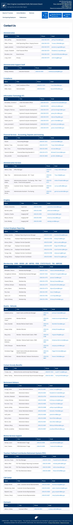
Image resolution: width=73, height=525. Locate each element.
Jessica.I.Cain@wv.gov (56, 277)
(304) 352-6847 (42, 425)
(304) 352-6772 (43, 145)
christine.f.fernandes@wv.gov (59, 102)
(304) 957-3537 (44, 270)
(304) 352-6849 (48, 242)
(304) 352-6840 (42, 418)
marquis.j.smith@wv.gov (58, 345)
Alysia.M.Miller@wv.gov (57, 89)
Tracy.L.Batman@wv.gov (57, 145)
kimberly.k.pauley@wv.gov (56, 71)
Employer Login (67, 15)
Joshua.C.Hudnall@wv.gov (59, 313)
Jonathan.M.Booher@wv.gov (57, 429)
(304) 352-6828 (46, 491)
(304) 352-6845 (47, 463)
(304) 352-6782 (44, 295)
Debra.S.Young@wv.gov (60, 256)
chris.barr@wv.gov (56, 149)
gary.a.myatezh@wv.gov (58, 491)
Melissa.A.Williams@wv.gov (57, 425)
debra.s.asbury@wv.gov (60, 242)
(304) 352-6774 (44, 288)
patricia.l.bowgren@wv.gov (58, 110)
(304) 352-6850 (48, 256)
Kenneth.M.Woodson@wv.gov (60, 54)
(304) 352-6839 (41, 446)
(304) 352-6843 (42, 411)
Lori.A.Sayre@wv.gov (55, 295)
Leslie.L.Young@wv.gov (56, 389)
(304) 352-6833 (42, 393)
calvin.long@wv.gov (57, 58)
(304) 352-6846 (42, 400)
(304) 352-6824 (46, 488)
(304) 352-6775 (44, 277)
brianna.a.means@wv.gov (54, 218)
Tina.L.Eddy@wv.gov (60, 175)
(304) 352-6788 (48, 253)
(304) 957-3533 (48, 235)
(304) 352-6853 (49, 375)
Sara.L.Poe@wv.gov (55, 292)
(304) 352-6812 (41, 89)
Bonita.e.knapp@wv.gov (58, 484)
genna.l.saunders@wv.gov (61, 191)
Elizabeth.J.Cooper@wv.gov (59, 50)
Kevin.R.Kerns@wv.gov (56, 418)
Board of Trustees (8, 13)
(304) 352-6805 (47, 471)
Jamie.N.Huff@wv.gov (55, 414)
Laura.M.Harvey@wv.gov (56, 442)
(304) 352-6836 (41, 442)
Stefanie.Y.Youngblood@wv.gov (58, 274)
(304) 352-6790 (48, 249)
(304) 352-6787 (48, 246)
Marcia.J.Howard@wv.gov (56, 281)
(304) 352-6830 (42, 403)
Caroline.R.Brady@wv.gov (61, 235)
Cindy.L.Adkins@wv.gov (61, 169)
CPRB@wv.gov (68, 6)
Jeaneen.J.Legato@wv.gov (58, 47)
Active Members (21, 13)
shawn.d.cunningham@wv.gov (60, 318)
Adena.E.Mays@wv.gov (57, 117)
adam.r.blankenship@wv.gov (59, 488)
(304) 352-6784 (44, 299)
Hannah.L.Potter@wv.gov (56, 411)
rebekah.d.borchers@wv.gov (57, 396)
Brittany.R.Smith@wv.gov (56, 299)
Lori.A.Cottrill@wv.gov (57, 141)
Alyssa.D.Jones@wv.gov (56, 288)
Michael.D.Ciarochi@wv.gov (58, 152)
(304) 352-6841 (42, 422)
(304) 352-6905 (39, 71)
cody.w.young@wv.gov (60, 253)
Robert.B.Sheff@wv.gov (59, 471)
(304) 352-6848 (42, 407)
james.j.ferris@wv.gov (57, 113)
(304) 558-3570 (60, 4)
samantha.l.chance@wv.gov (54, 207)
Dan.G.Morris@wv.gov (55, 422)
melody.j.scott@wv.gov (53, 221)
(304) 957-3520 (41, 85)
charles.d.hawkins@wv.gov (54, 214)
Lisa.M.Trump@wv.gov (61, 372)
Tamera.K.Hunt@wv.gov (56, 446)
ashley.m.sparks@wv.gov (56, 407)
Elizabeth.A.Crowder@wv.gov (57, 393)
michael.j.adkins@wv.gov (59, 463)
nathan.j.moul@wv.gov (57, 106)
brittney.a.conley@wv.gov (56, 400)
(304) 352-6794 (42, 396)
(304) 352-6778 (44, 281)
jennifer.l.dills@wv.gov (57, 156)
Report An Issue (64, 522)
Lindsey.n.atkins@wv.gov (55, 509)
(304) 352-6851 (42, 389)
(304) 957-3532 (49, 372)
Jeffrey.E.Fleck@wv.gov (58, 40)
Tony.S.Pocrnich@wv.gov (56, 403)
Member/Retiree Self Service (55, 15)
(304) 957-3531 (43, 141)
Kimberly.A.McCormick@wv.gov (60, 340)
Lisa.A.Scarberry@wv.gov (60, 249)
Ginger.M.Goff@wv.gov (60, 246)
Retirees (31, 13)
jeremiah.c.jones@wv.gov (57, 124)
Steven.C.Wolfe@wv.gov (58, 356)
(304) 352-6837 (42, 429)
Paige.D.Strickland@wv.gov (59, 351)
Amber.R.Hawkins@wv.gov (61, 180)
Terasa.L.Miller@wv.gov (58, 43)
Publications (23, 17)
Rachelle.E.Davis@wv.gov (58, 324)
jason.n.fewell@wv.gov (57, 120)
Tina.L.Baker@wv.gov (56, 85)
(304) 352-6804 (43, 156)
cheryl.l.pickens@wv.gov (58, 495)
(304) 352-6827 (46, 495)
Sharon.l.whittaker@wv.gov (57, 270)
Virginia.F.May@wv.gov (58, 334)
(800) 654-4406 (68, 4)
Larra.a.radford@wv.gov (61, 186)
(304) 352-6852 (38, 509)
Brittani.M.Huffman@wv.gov (57, 285)
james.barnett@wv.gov (53, 210)
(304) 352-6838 (42, 414)
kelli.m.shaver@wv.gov (59, 467)
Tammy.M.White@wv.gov (61, 375)
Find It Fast (45, 15)
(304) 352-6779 (44, 285)
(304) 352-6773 (43, 152)
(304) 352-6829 (46, 484)
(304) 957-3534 (47, 460)
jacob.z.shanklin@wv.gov (57, 128)
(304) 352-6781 (44, 292)
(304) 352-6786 (48, 238)
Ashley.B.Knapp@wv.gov (58, 329)
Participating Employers (9, 17)
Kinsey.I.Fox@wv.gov (59, 238)
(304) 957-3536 (44, 274)
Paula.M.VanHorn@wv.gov (60, 460)
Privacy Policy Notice (53, 522)
